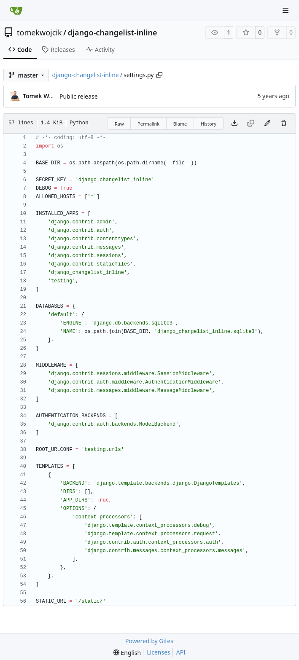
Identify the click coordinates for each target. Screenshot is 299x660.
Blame (180, 124)
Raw (119, 124)
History (208, 124)
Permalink (148, 124)
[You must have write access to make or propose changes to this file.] (284, 123)
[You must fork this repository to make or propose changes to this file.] (267, 123)
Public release (78, 96)
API (181, 652)
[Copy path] (159, 75)
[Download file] (234, 123)
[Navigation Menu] (286, 10)
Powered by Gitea (149, 641)
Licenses (158, 652)
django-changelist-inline (112, 32)
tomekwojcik (39, 32)
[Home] (16, 10)
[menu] (127, 653)
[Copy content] (251, 123)
